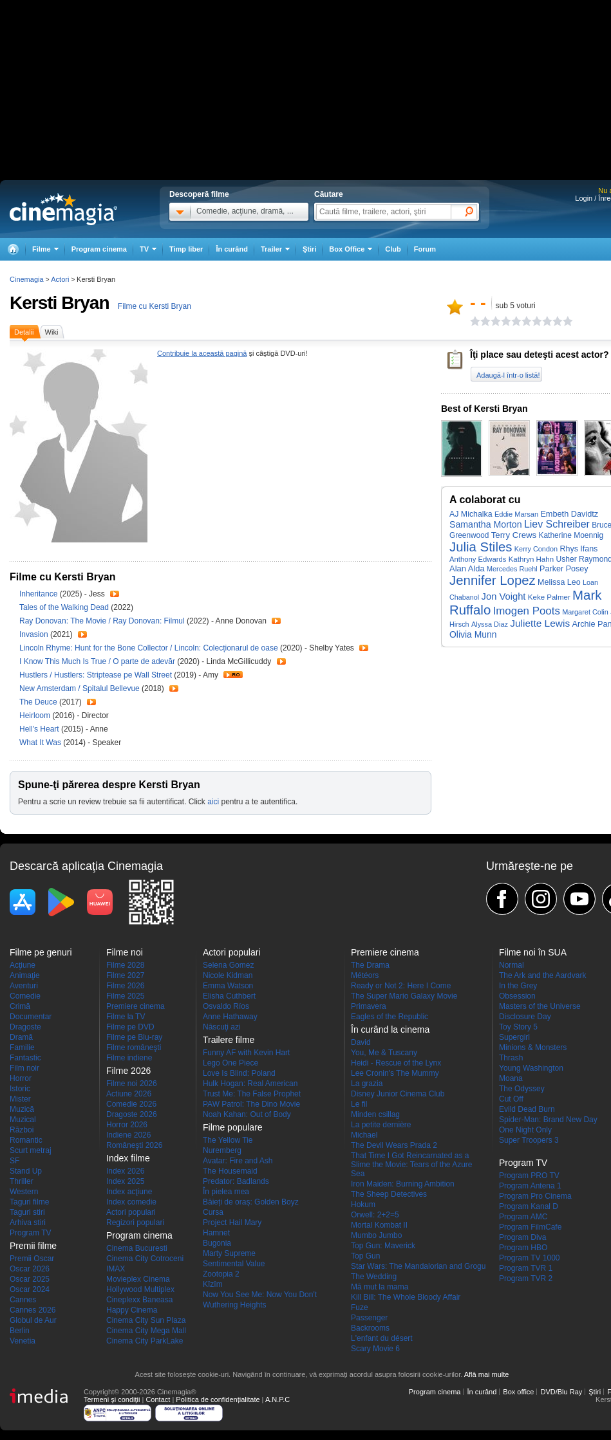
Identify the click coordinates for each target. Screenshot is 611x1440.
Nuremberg (222, 1150)
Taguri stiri (27, 1212)
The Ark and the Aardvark (542, 975)
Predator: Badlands (236, 1181)
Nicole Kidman (227, 975)
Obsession (517, 996)
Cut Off (511, 1098)
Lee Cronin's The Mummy (395, 1073)
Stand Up (26, 1171)
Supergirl (514, 1037)
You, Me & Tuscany (384, 1052)
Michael (364, 1135)
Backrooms (370, 1328)
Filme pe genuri (41, 952)
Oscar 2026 (30, 1268)
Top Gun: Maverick (383, 1245)
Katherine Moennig (570, 535)
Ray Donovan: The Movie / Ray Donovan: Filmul (102, 620)
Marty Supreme (229, 1253)
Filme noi (124, 952)
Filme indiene (129, 1057)
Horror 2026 (126, 1124)
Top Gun (365, 1255)
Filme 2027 (125, 975)
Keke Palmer (549, 597)
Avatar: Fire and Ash (238, 1160)
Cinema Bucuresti (136, 1248)
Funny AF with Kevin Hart (246, 1052)
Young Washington (531, 1068)
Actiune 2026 (128, 1093)
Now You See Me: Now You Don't (260, 1294)
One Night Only (525, 1129)
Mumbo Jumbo (376, 1235)
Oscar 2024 (30, 1289)
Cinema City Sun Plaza (145, 1320)
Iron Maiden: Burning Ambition (403, 1183)
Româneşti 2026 (134, 1145)
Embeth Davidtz (569, 514)
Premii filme (33, 1246)
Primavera (368, 1006)
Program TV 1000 (529, 1257)
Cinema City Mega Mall (146, 1330)
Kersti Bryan (59, 303)
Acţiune (22, 965)
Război (21, 1129)
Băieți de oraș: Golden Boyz (251, 1201)
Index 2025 (125, 1181)
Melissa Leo (559, 582)
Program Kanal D (528, 1206)
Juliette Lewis (540, 623)
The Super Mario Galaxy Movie (404, 996)
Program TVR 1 (525, 1268)
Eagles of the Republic (389, 1016)
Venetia (22, 1340)
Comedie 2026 (131, 1104)
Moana (511, 1078)
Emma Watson (228, 985)
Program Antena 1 (530, 1185)
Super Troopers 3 (529, 1140)
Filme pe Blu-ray (134, 1037)
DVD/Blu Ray (561, 1392)
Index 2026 (125, 1171)
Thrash (511, 1057)
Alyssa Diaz (489, 624)
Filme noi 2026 (131, 1083)
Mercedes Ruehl (512, 569)
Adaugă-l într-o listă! (508, 375)
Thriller (21, 1181)
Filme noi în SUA (533, 952)
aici (213, 801)
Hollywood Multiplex (140, 1289)
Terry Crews (513, 535)
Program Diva (522, 1237)
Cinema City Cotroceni (144, 1258)
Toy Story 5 (518, 1026)
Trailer (114, 594)
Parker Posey (564, 568)
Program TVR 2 (525, 1278)
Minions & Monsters (533, 1047)
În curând (232, 249)
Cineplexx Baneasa (139, 1299)
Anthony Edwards (477, 559)
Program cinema (99, 249)
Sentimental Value (234, 1263)
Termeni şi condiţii (112, 1399)
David (361, 1042)
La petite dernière (381, 1124)
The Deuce (39, 701)
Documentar (31, 1016)
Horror (21, 1078)
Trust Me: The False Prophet (252, 1093)
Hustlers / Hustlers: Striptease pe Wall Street (95, 674)
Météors (365, 975)
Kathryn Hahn (531, 559)
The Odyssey (522, 1088)
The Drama (370, 965)
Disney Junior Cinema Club (397, 1093)
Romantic (26, 1140)
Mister (20, 1098)
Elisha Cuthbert (229, 996)
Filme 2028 (125, 965)
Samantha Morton (485, 524)
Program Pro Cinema (535, 1196)
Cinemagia (27, 279)
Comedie (25, 996)
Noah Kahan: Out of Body (247, 1114)
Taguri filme (29, 1201)
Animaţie (25, 975)
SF (14, 1160)
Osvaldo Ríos (226, 1006)
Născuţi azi (222, 1026)
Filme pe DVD (130, 1026)
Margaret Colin (585, 612)
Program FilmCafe (530, 1227)
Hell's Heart (40, 729)
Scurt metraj (31, 1150)
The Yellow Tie (227, 1140)
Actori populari (131, 1212)
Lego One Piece (230, 1062)
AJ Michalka (471, 514)
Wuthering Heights (235, 1304)
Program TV (30, 1232)
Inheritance (39, 593)
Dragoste (25, 1026)
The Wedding (374, 1276)
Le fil (359, 1104)
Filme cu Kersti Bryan (154, 306)
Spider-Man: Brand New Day (548, 1119)
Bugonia (217, 1243)
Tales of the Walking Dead (65, 607)
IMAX (115, 1268)
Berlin (20, 1330)
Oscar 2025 (30, 1279)
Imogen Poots (526, 611)
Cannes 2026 (32, 1310)
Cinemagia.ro (63, 209)
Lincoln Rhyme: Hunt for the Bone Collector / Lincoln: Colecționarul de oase (148, 647)
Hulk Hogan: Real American (250, 1083)
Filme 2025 (125, 996)
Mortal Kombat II (379, 1225)
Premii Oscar (32, 1258)
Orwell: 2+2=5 (375, 1214)
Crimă (20, 1006)
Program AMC (523, 1216)
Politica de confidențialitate (217, 1399)
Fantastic (25, 1057)
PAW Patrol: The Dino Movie (251, 1104)
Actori (60, 279)
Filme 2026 (125, 985)
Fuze (359, 1307)
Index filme (128, 1158)
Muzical (23, 1119)
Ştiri (309, 249)
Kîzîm (213, 1284)
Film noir (24, 1068)
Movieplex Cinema (138, 1279)
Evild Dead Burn (527, 1109)
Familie (22, 1047)
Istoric (20, 1088)
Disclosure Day (525, 1016)
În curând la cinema (390, 1029)
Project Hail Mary (232, 1222)
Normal (511, 965)
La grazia (366, 1083)
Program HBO (523, 1247)
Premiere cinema (135, 1006)
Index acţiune (129, 1191)
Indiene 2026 (128, 1135)
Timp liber (186, 249)
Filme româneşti (133, 1047)
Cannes (23, 1299)
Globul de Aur (33, 1320)
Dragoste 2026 (131, 1114)
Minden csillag (375, 1114)
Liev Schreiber (557, 524)
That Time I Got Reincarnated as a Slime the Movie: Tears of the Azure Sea (412, 1164)
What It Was (41, 742)
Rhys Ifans (578, 548)
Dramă (21, 1037)
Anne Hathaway (230, 1016)
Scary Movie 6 (375, 1348)
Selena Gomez (228, 965)
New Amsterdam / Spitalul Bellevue (79, 688)
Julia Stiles (480, 547)
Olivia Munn (472, 634)
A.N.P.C (277, 1399)
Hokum (363, 1204)
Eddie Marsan (516, 514)
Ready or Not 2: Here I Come (401, 985)
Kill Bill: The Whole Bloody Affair (405, 1297)
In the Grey (518, 985)
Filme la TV (125, 1016)
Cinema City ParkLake (144, 1340)
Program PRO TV (529, 1175)
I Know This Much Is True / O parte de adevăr (97, 661)
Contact (158, 1399)
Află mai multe (486, 1374)
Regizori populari (135, 1222)
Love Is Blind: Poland (239, 1073)
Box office (518, 1392)
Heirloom (35, 715)
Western (24, 1191)
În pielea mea (226, 1191)
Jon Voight (504, 596)
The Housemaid (230, 1171)
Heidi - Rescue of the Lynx (396, 1062)
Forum (425, 249)
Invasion (34, 634)
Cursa (213, 1212)
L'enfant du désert (382, 1338)
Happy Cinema (131, 1310)
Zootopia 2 (221, 1273)
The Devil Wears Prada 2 (394, 1145)
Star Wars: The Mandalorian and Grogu (418, 1266)
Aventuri (24, 985)
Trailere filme (228, 1040)
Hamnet (216, 1232)
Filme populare (233, 1127)
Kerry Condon (536, 549)
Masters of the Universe (540, 1006)
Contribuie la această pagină (202, 353)
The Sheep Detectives (389, 1194)
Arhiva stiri (28, 1222)
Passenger (369, 1317)
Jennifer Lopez (492, 580)
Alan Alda (467, 568)
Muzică (22, 1109)
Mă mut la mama (379, 1286)
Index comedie (131, 1201)
